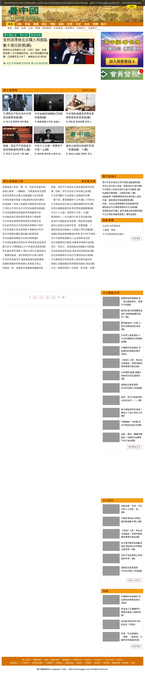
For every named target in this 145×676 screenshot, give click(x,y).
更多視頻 (136, 646)
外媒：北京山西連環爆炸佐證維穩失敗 (120, 203)
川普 (22, 154)
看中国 (25, 13)
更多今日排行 (134, 580)
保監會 (72, 121)
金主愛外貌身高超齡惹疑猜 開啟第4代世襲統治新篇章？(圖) (131, 546)
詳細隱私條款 (29, 7)
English (87, 660)
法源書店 (49, 663)
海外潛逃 (24, 121)
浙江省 (9, 121)
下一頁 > (61, 297)
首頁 (10, 24)
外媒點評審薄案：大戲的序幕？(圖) (119, 193)
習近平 (9, 154)
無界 (133, 663)
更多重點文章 (134, 447)
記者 (30, 28)
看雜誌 (59, 663)
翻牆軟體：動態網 (120, 663)
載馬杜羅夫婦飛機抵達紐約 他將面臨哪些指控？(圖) (131, 313)
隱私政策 (77, 660)
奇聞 (95, 24)
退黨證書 (69, 663)
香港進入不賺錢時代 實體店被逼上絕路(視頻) (131, 612)
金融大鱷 (58, 121)
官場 (27, 24)
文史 (78, 24)
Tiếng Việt (109, 660)
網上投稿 (26, 660)
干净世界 (25, 663)
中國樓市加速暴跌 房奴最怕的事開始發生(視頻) (131, 350)
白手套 (49, 121)
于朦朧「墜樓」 (110, 230)
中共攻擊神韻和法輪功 (113, 234)
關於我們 (55, 660)
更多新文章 (88, 181)
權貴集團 (41, 121)
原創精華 (46, 28)
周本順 (47, 154)
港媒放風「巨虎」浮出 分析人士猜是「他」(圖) (131, 509)
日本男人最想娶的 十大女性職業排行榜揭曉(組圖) (131, 338)
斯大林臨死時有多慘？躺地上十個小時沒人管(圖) (131, 412)
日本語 (120, 660)
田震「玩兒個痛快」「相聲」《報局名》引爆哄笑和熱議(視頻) (131, 636)
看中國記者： (11, 35)
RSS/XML (89, 90)
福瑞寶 (97, 663)
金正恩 (16, 154)
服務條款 (66, 660)
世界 (69, 24)
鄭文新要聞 (10, 90)
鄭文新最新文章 (13, 181)
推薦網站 (14, 663)
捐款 (46, 660)
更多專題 (136, 238)
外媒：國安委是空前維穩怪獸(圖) (118, 200)
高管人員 (89, 121)
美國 (35, 24)
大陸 (18, 24)
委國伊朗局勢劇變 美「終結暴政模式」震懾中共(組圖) (131, 301)
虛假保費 (80, 121)
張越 (60, 154)
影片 (103, 24)
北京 (9, 63)
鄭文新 (24, 35)
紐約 (61, 24)
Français (98, 660)
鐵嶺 (78, 154)
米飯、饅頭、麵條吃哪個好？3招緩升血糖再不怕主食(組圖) (131, 437)
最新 (10, 28)
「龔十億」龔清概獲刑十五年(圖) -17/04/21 (73, 200)
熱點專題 (108, 220)
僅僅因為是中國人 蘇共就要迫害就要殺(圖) (122, 210)
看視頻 (106, 663)
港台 (44, 24)
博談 (52, 24)
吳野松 (84, 154)
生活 (86, 24)
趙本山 (72, 154)
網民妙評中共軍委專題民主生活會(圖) (120, 207)
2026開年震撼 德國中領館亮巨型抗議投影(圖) (131, 375)
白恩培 (54, 154)
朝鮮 (27, 154)
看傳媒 (88, 663)
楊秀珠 (16, 121)
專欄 (37, 28)
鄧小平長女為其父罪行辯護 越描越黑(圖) (121, 182)
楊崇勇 (40, 154)
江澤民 (32, 121)
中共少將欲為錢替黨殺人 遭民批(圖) (119, 214)
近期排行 (81, 28)
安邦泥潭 (25, 63)
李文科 (91, 154)
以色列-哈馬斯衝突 (111, 226)
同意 (132, 7)
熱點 (16, 28)
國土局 (34, 63)
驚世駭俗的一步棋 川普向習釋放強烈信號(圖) (131, 326)
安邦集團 (16, 63)
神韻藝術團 (37, 663)
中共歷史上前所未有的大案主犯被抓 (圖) (121, 189)
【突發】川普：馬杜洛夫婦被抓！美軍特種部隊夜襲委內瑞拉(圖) (131, 363)
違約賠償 (43, 63)
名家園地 (58, 28)
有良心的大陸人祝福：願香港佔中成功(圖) (122, 186)
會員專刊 (69, 28)
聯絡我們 (37, 660)
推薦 (23, 28)
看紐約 (79, 663)
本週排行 (92, 28)
